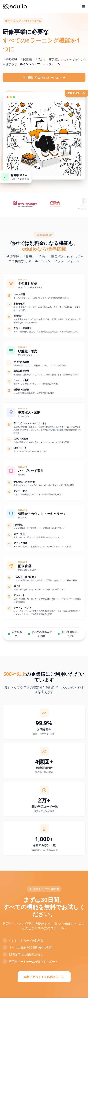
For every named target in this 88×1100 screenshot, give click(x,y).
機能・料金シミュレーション (44, 77)
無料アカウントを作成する (44, 977)
